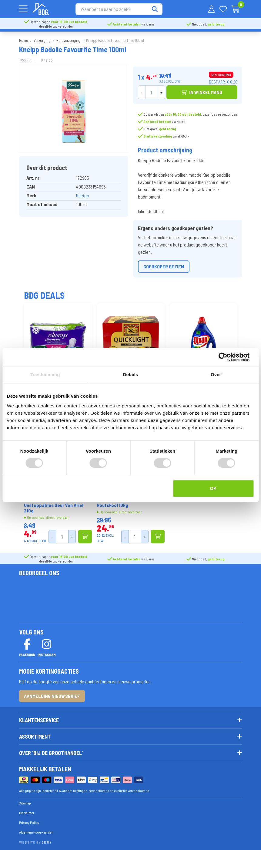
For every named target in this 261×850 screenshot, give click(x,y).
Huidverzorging (68, 38)
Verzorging (42, 38)
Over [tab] (216, 374)
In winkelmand (201, 90)
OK (213, 488)
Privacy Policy (29, 821)
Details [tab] (130, 374)
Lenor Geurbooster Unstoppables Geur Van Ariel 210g (53, 503)
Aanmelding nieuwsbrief (52, 694)
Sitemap (25, 801)
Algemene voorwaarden (36, 830)
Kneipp (47, 58)
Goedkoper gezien (163, 265)
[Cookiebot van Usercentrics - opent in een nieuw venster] (227, 357)
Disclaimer (26, 811)
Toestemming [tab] (45, 374)
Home (23, 38)
